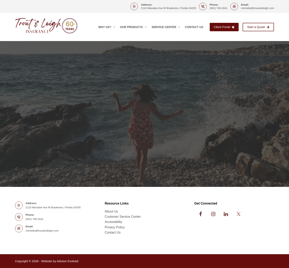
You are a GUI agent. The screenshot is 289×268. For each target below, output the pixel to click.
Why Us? (107, 27)
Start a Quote (258, 27)
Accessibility (113, 222)
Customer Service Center (123, 216)
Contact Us (194, 27)
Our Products (134, 27)
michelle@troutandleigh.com (257, 8)
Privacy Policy (115, 227)
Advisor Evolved (67, 261)
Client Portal (224, 27)
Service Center (166, 27)
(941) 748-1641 (218, 8)
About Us (111, 211)
